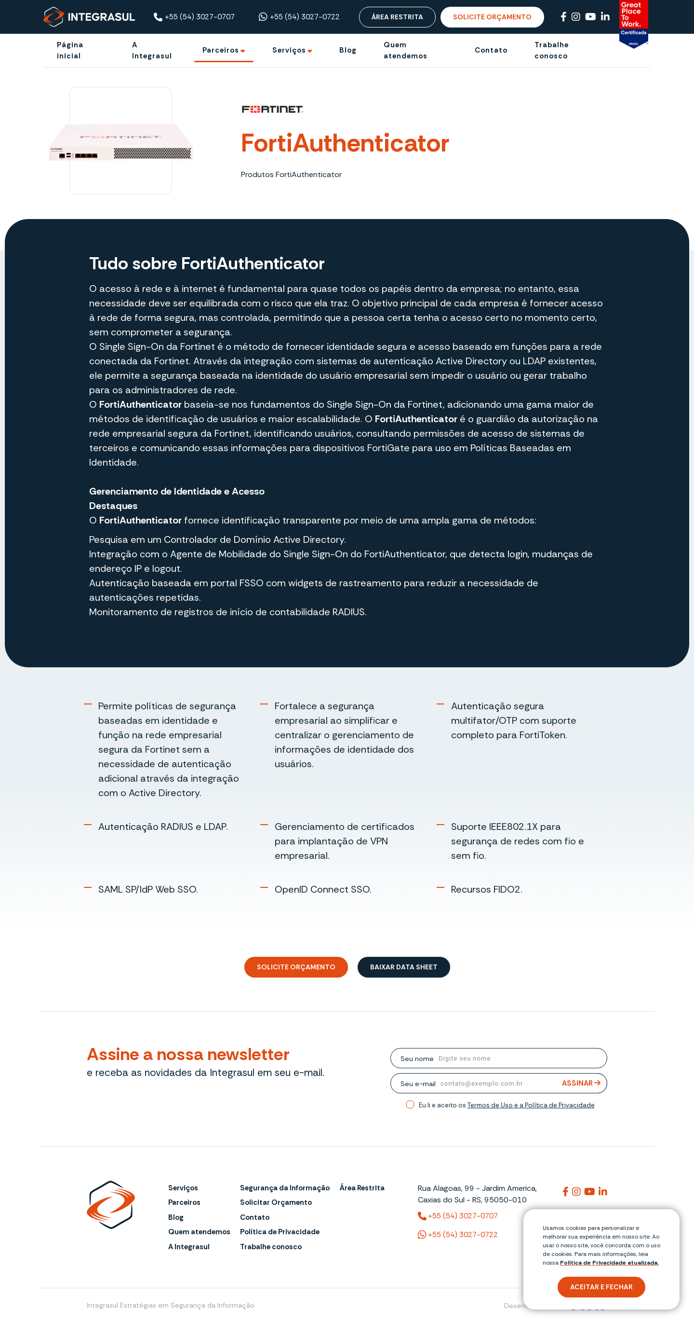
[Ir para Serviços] (292, 50)
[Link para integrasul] (565, 1192)
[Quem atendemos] (415, 50)
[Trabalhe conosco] (566, 50)
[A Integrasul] (154, 50)
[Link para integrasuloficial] (576, 1192)
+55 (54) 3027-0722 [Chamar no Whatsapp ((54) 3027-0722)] (299, 17)
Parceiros (184, 1202)
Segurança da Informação (285, 1188)
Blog (176, 1217)
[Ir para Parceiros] (224, 50)
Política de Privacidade (280, 1232)
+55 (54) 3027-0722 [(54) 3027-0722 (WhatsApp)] (458, 1234)
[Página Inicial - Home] (89, 16)
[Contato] (491, 50)
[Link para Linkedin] (605, 17)
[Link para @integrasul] (589, 1192)
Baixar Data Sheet (404, 967)
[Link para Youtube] (591, 17)
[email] (521, 1083)
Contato (254, 1217)
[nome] (520, 1058)
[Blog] (348, 50)
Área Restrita (397, 17)
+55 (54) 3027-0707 (194, 17)
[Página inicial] (81, 50)
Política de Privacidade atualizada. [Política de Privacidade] (609, 1263)
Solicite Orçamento (492, 17)
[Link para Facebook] (563, 17)
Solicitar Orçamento (276, 1202)
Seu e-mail (418, 1083)
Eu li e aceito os (507, 1105)
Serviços (183, 1188)
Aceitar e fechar (601, 1287)
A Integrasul (189, 1247)
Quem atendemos (199, 1232)
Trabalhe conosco (271, 1247)
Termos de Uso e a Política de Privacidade (531, 1105)
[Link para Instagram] (576, 17)
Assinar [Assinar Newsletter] (581, 1083)
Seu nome (417, 1058)
